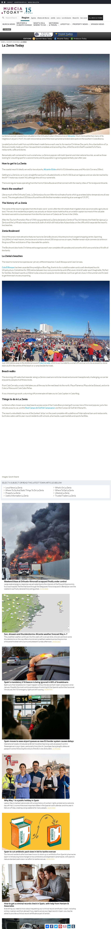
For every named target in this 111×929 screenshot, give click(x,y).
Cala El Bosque (8, 267)
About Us (94, 919)
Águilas (33, 18)
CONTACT (10, 2)
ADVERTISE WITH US (20, 2)
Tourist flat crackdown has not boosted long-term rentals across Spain (68, 705)
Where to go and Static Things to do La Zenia (25, 490)
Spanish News (97, 24)
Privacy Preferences (47, 920)
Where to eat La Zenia (64, 490)
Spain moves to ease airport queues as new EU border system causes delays (71, 586)
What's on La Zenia (63, 487)
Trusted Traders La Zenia (65, 495)
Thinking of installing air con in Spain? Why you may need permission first (70, 780)
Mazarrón (76, 18)
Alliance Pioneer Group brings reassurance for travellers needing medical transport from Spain (69, 680)
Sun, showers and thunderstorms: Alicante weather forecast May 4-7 (68, 544)
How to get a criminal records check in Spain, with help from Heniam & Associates (68, 659)
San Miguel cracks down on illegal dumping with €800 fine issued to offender (71, 883)
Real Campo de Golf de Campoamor (40, 407)
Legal (89, 919)
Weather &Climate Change (24, 24)
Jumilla (53, 18)
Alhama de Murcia (43, 18)
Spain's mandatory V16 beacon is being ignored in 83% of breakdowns (68, 566)
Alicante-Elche (50, 169)
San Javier (83, 18)
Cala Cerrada (44, 363)
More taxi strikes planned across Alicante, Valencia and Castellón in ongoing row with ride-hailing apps (71, 859)
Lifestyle (64, 24)
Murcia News (8, 24)
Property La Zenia (13, 493)
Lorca (58, 18)
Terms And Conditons (71, 919)
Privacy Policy (83, 919)
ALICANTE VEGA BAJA (13, 42)
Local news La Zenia (14, 487)
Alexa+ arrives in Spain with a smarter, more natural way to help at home (69, 804)
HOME (3, 42)
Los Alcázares (66, 18)
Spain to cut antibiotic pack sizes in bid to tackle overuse (62, 636)
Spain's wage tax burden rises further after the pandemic (62, 755)
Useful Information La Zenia (17, 495)
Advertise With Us (104, 919)
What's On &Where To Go (39, 24)
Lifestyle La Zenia (62, 493)
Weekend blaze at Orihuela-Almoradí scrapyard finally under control (67, 503)
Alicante (71, 136)
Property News (80, 24)
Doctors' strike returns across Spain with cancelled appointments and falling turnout (71, 731)
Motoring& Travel (54, 24)
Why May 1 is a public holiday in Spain (53, 611)
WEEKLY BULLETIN (33, 2)
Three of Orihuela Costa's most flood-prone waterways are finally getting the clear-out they (71, 830)
